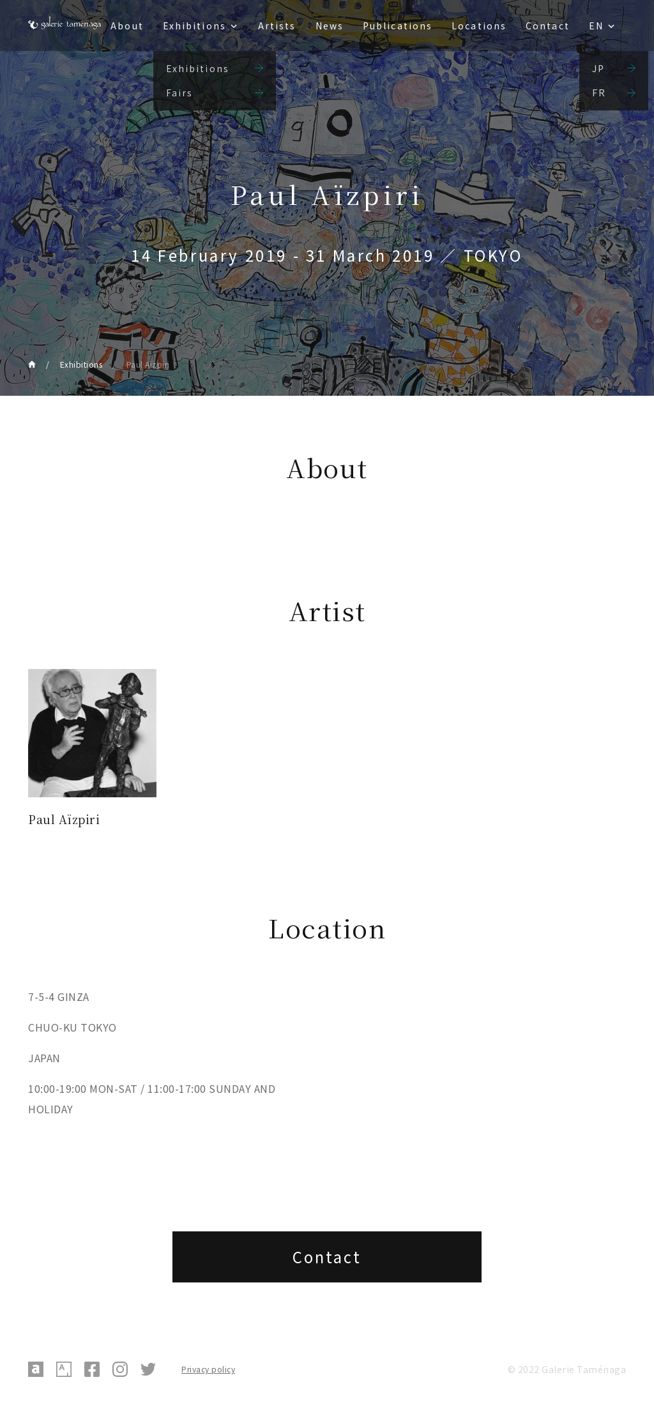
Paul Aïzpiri (148, 364)
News (330, 25)
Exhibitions (194, 25)
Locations (479, 25)
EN (596, 25)
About (127, 25)
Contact (548, 25)
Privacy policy (208, 1369)
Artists (277, 25)
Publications (397, 25)
